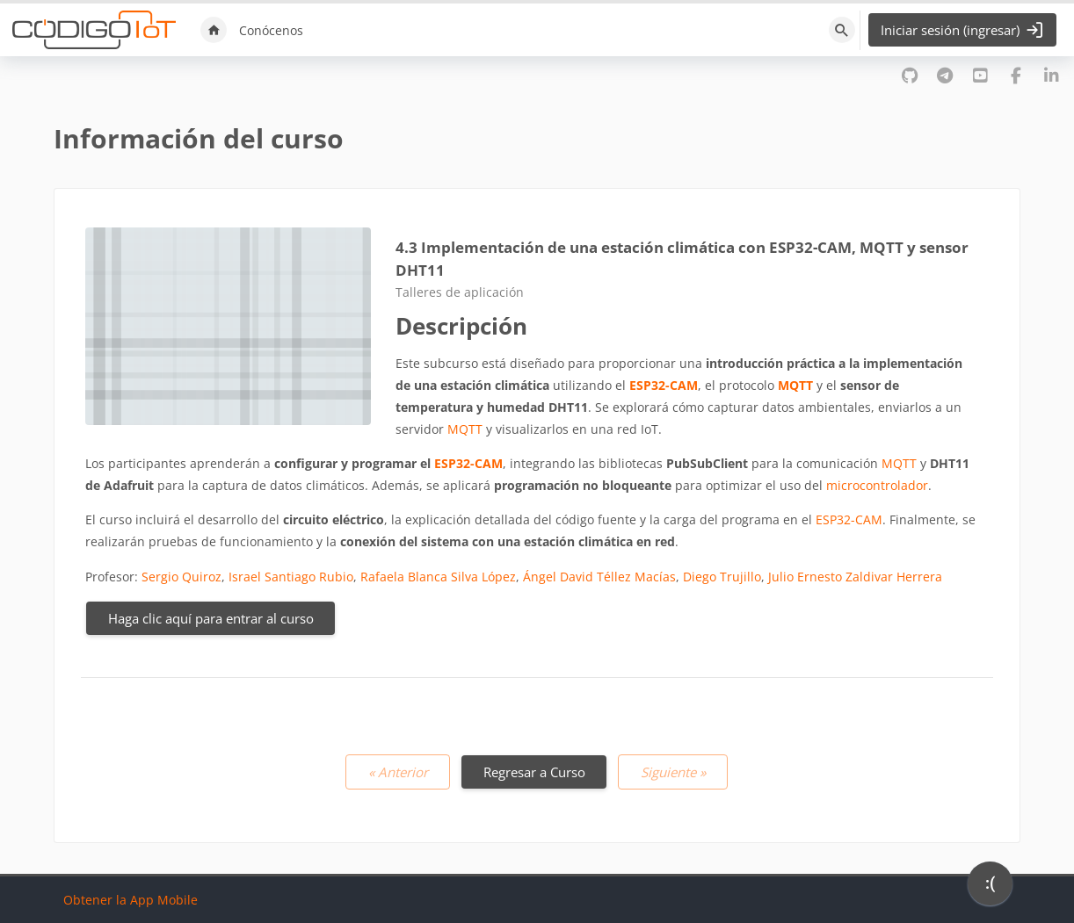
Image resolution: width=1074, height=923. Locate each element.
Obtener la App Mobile (130, 899)
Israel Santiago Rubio (291, 576)
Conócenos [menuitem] (271, 30)
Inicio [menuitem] (213, 30)
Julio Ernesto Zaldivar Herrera (855, 576)
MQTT (795, 385)
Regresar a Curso (534, 772)
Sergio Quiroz (181, 576)
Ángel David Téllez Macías (599, 576)
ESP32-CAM (663, 385)
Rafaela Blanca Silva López (438, 576)
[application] (990, 888)
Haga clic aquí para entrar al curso (211, 618)
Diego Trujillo (722, 576)
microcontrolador (877, 485)
